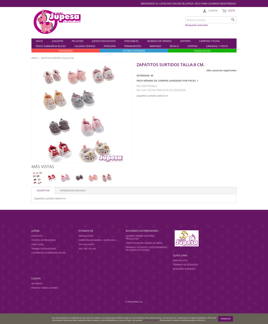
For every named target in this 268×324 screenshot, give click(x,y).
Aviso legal (37, 244)
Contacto (36, 235)
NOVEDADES (66, 50)
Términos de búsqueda (185, 264)
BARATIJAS (155, 46)
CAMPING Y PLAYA (209, 41)
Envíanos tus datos (136, 247)
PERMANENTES (132, 46)
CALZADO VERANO (85, 46)
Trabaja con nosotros (43, 248)
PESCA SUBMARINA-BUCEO (51, 46)
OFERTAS (192, 46)
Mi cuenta (36, 283)
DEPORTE (185, 41)
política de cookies (151, 320)
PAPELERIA (110, 46)
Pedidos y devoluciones (44, 287)
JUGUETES (57, 41)
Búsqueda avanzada (196, 25)
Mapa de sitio (180, 260)
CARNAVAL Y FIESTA (217, 46)
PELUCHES (77, 41)
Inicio (39, 41)
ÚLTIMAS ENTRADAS (134, 50)
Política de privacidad (43, 240)
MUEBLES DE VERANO (159, 41)
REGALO (174, 46)
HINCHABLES (131, 41)
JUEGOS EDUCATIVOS (104, 41)
